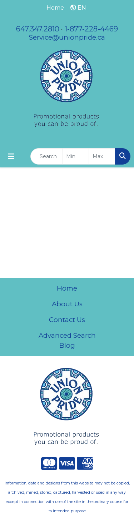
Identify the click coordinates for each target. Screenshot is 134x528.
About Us (67, 304)
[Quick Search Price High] (102, 156)
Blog (67, 345)
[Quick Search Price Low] (75, 156)
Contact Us (67, 320)
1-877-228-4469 (91, 29)
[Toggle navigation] (11, 156)
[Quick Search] (46, 156)
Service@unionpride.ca (67, 37)
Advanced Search (67, 335)
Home (67, 288)
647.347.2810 (37, 29)
